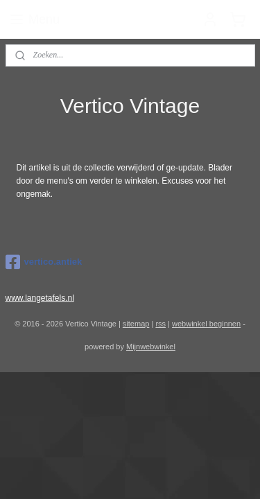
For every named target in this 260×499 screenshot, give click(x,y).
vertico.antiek (44, 262)
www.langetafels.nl (40, 298)
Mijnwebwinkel (150, 346)
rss (160, 323)
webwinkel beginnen (206, 323)
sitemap (136, 323)
